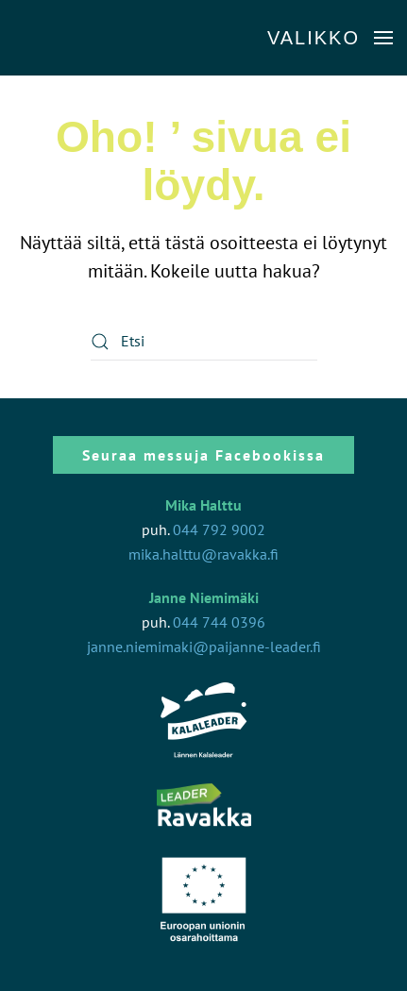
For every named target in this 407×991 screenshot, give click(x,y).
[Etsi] (204, 342)
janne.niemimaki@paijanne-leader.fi (204, 646)
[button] (330, 38)
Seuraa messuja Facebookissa (203, 454)
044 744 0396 (219, 622)
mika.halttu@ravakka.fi (203, 554)
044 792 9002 (219, 529)
